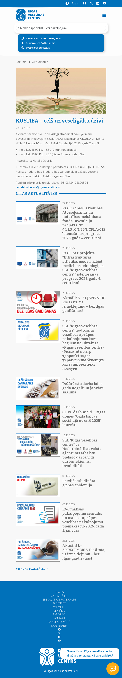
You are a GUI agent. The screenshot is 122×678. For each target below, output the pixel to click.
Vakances (59, 607)
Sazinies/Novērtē (59, 622)
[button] (67, 3)
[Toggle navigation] (104, 15)
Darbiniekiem (59, 625)
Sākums (21, 62)
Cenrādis (59, 610)
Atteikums (48, 43)
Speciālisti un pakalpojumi (59, 599)
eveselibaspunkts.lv (38, 47)
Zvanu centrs (43, 38)
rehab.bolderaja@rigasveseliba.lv (38, 187)
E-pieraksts (33, 43)
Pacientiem (59, 603)
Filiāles (59, 592)
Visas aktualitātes (31, 568)
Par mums (59, 614)
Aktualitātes (40, 62)
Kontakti (59, 618)
